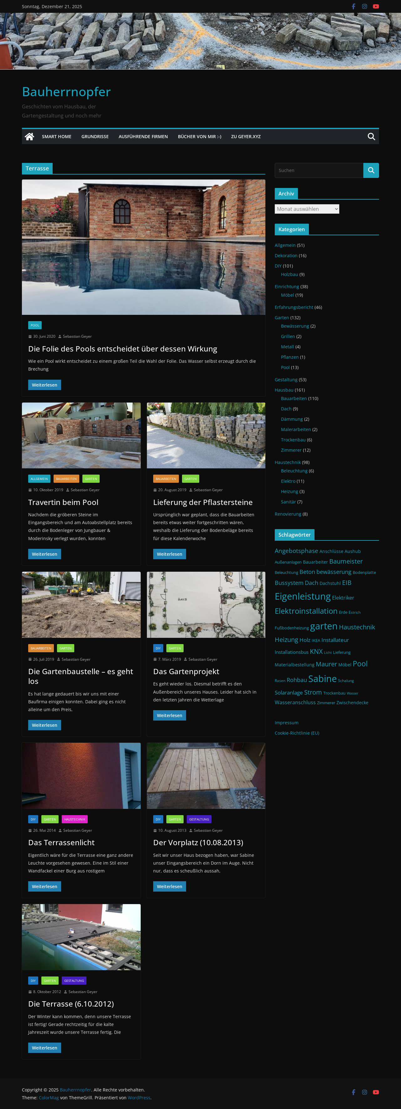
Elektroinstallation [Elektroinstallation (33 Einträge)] (306, 611)
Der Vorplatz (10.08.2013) (198, 842)
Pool (35, 325)
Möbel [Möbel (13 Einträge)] (345, 665)
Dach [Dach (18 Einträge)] (311, 582)
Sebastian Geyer (77, 336)
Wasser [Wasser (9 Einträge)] (352, 693)
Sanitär (288, 502)
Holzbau (289, 274)
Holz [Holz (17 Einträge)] (304, 639)
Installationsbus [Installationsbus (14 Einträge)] (292, 652)
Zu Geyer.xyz (246, 136)
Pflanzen (290, 357)
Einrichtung (287, 286)
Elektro (288, 481)
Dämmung (292, 419)
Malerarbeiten (296, 429)
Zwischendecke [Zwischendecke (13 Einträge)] (352, 702)
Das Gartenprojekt (186, 671)
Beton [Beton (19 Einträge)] (307, 571)
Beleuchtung (294, 471)
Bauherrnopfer (66, 91)
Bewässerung (295, 326)
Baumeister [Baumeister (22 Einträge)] (346, 561)
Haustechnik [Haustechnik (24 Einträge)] (357, 626)
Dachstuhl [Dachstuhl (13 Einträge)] (330, 583)
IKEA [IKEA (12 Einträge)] (316, 640)
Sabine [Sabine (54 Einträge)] (322, 678)
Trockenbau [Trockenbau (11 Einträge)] (334, 693)
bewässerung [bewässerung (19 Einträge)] (334, 571)
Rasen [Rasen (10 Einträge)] (280, 680)
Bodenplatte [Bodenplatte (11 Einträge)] (364, 572)
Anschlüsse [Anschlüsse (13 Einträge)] (331, 551)
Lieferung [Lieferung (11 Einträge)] (342, 652)
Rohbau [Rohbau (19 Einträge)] (297, 680)
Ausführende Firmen (143, 136)
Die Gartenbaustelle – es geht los (80, 676)
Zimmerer (291, 450)
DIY (158, 648)
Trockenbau (293, 440)
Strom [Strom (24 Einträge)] (313, 692)
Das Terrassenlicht (61, 842)
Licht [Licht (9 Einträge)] (328, 652)
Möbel (287, 295)
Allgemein (39, 478)
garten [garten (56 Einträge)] (324, 626)
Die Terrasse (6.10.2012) (71, 1003)
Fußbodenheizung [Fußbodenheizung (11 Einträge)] (292, 628)
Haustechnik (74, 819)
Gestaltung (199, 819)
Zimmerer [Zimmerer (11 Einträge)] (326, 702)
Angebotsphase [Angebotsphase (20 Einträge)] (296, 550)
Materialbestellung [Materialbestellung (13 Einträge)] (295, 665)
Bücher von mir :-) (199, 136)
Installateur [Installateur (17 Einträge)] (335, 639)
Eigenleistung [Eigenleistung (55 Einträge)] (303, 596)
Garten (91, 478)
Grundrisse (95, 136)
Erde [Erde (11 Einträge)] (343, 612)
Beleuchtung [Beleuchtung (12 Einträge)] (286, 572)
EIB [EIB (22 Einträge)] (347, 582)
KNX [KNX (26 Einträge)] (316, 651)
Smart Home (56, 136)
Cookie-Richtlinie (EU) (297, 733)
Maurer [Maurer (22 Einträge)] (326, 664)
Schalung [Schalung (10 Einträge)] (346, 680)
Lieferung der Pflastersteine (203, 502)
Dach (286, 409)
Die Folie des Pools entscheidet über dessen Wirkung (122, 348)
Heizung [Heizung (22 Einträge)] (286, 639)
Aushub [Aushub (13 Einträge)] (353, 551)
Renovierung (288, 514)
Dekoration (286, 255)
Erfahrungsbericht (294, 307)
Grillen (288, 336)
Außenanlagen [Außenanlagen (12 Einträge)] (288, 562)
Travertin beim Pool (63, 502)
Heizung (289, 491)
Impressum (287, 723)
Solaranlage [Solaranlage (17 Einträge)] (289, 692)
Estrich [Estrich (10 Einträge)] (355, 612)
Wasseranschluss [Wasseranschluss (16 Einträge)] (295, 702)
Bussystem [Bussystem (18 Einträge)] (289, 582)
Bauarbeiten (66, 478)
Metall (287, 347)
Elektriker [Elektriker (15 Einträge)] (343, 597)
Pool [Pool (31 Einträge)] (360, 664)
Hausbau (284, 390)
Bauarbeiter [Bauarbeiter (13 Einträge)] (315, 562)
